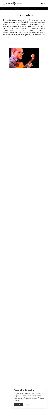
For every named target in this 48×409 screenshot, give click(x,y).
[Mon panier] (42, 4)
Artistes (8, 43)
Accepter (18, 404)
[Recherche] (39, 4)
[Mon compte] (44, 4)
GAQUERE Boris (16, 43)
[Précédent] (2, 9)
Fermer (27, 404)
